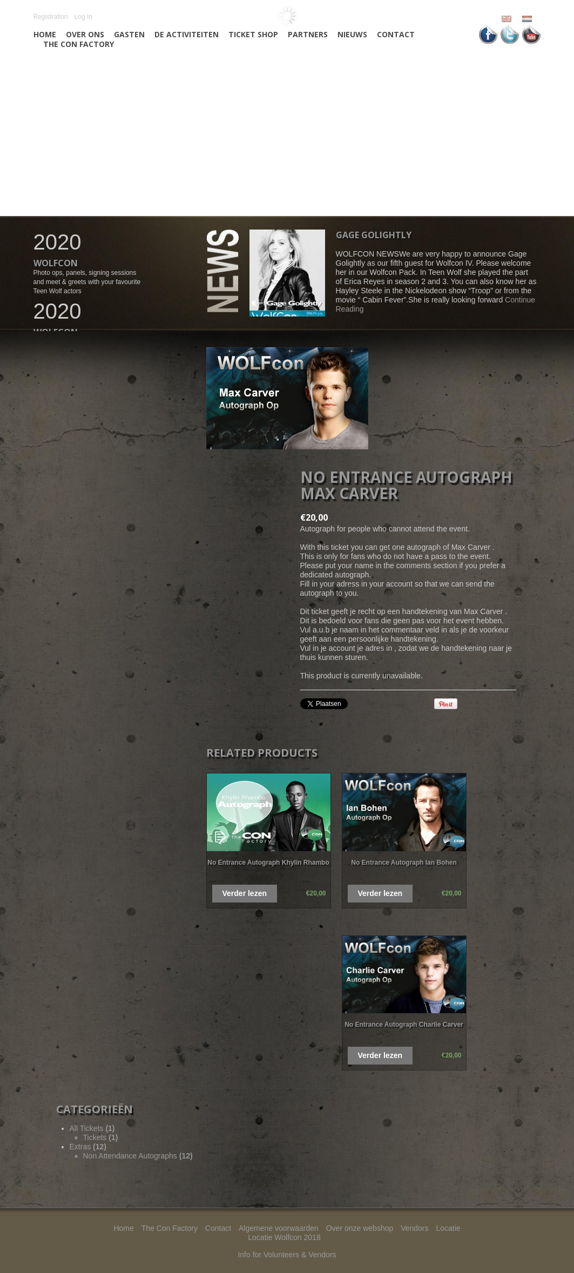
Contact (396, 34)
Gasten (129, 34)
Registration (50, 17)
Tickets (100, 1137)
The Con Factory (78, 44)
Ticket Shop (253, 34)
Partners (308, 34)
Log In (83, 17)
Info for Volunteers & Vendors (287, 1254)
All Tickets (92, 1128)
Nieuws (352, 34)
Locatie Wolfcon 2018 (284, 1237)
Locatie (448, 1228)
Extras (88, 1146)
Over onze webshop (360, 1228)
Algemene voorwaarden (279, 1228)
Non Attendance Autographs (138, 1155)
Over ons (85, 34)
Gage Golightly (373, 235)
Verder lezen (244, 893)
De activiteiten (186, 34)
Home (44, 34)
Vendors (414, 1228)
